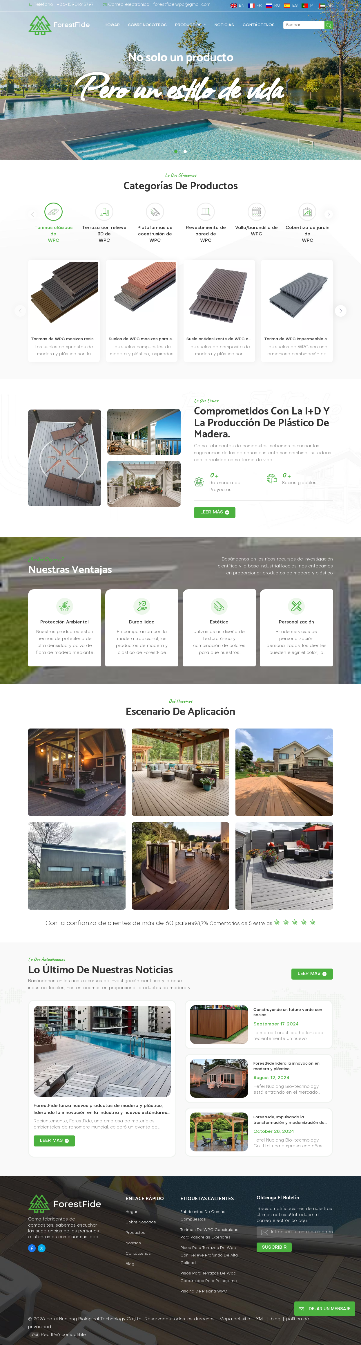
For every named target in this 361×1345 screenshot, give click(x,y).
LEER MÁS (211, 512)
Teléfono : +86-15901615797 (61, 4)
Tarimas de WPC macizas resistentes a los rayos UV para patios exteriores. (64, 339)
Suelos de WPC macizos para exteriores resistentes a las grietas (142, 339)
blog (276, 1319)
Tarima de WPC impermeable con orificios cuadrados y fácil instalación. (297, 339)
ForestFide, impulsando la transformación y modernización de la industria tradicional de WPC (288, 1120)
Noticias (224, 25)
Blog (130, 1264)
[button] (175, 151)
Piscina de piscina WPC (203, 1291)
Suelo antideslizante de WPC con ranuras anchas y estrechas (219, 339)
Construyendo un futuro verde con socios (287, 1012)
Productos (189, 25)
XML (260, 1319)
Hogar (112, 25)
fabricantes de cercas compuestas (202, 1215)
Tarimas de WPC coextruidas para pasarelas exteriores (209, 1233)
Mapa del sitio (235, 1319)
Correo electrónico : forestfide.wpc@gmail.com (156, 4)
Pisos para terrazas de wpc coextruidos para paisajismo (208, 1277)
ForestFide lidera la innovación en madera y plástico (286, 1066)
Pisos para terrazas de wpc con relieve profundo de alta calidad (209, 1255)
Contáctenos (259, 25)
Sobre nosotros (147, 25)
